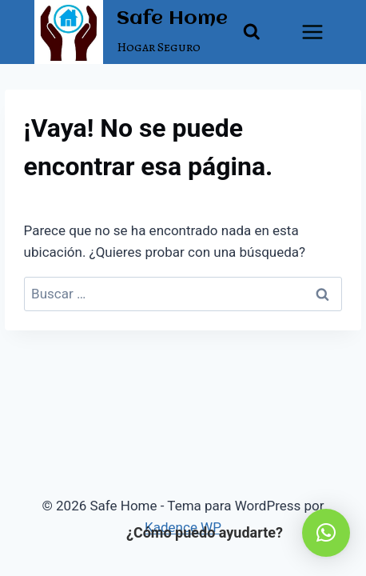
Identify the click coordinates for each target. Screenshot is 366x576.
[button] (326, 533)
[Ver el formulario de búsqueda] (252, 32)
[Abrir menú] (313, 31)
